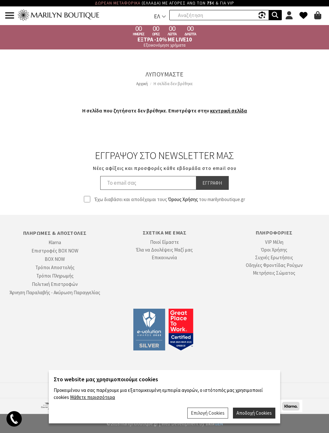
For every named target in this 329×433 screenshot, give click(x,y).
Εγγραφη (212, 183)
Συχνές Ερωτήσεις (274, 257)
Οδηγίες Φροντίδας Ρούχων (274, 265)
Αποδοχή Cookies (254, 413)
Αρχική (142, 83)
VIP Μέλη (274, 242)
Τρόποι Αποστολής (55, 267)
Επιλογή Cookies (208, 413)
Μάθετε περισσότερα (92, 397)
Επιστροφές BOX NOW (54, 251)
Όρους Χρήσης (183, 199)
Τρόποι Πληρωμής (55, 276)
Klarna (55, 242)
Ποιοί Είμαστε (164, 242)
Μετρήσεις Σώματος (274, 273)
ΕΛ (157, 16)
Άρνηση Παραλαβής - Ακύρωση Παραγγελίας (55, 292)
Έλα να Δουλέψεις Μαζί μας (164, 250)
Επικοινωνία (164, 257)
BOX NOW (55, 259)
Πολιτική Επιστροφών (55, 284)
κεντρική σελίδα (228, 110)
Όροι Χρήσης (274, 250)
